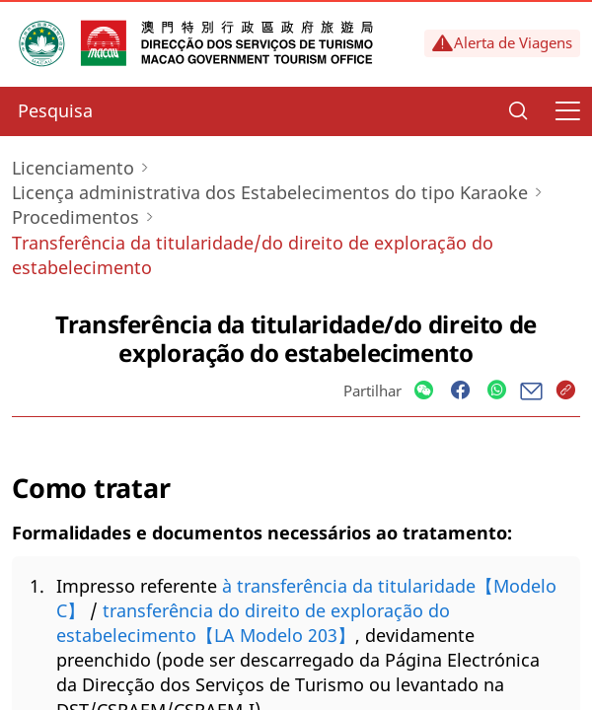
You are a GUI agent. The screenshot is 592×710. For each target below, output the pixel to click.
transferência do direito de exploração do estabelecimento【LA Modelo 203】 (253, 623)
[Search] (518, 111)
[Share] (423, 391)
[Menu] (567, 111)
